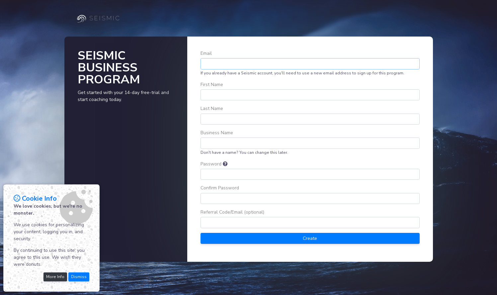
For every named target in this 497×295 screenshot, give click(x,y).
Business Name (217, 133)
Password (211, 164)
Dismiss (79, 276)
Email (206, 53)
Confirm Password (220, 188)
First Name (212, 84)
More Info (55, 276)
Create (310, 238)
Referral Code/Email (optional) (232, 212)
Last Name (212, 108)
